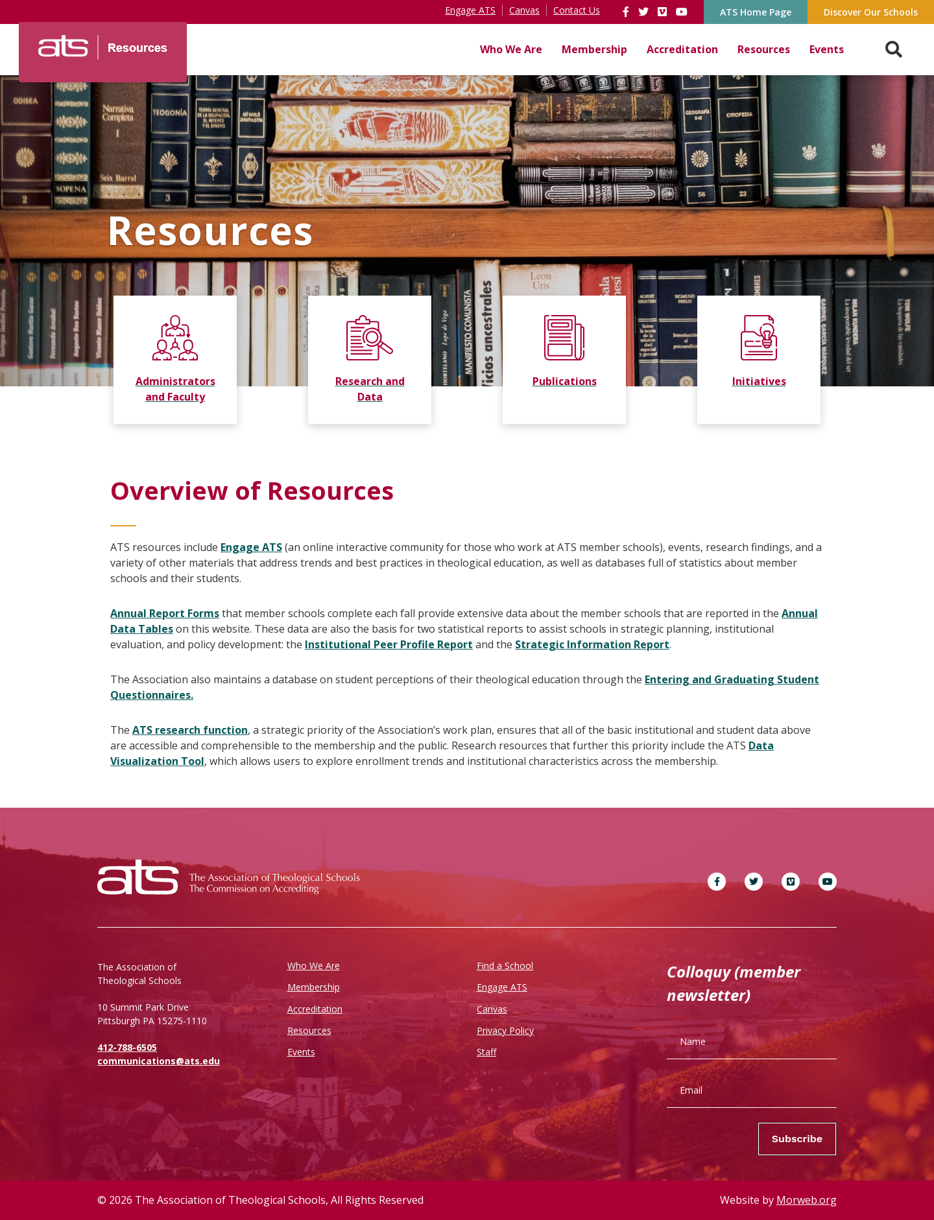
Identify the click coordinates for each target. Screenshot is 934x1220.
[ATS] (103, 43)
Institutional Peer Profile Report (389, 644)
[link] (627, 12)
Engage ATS (251, 547)
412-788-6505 (127, 1047)
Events (826, 49)
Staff (486, 1052)
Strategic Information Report (592, 644)
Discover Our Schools (871, 12)
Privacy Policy (505, 1030)
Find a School (505, 965)
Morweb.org (806, 1200)
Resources (763, 49)
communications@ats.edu (158, 1061)
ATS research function (190, 730)
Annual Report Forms (164, 613)
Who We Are (511, 49)
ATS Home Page (755, 12)
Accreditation (682, 49)
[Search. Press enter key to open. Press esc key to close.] (894, 49)
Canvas (492, 1009)
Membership (594, 49)
